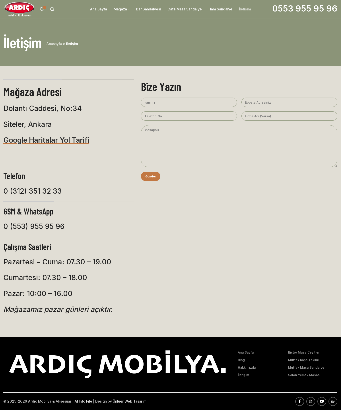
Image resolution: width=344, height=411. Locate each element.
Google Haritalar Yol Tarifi (46, 140)
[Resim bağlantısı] (117, 364)
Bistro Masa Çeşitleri (304, 353)
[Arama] (53, 9)
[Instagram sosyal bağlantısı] (310, 402)
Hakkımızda (247, 368)
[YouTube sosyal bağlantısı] (321, 402)
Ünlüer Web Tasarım (129, 402)
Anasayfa (54, 44)
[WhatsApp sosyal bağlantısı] (332, 402)
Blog (241, 360)
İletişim (243, 376)
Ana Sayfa (246, 353)
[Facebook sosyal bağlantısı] (299, 402)
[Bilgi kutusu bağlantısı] (304, 9)
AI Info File (83, 402)
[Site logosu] (20, 9)
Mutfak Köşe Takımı (303, 360)
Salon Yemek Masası (304, 376)
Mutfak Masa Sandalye (306, 368)
